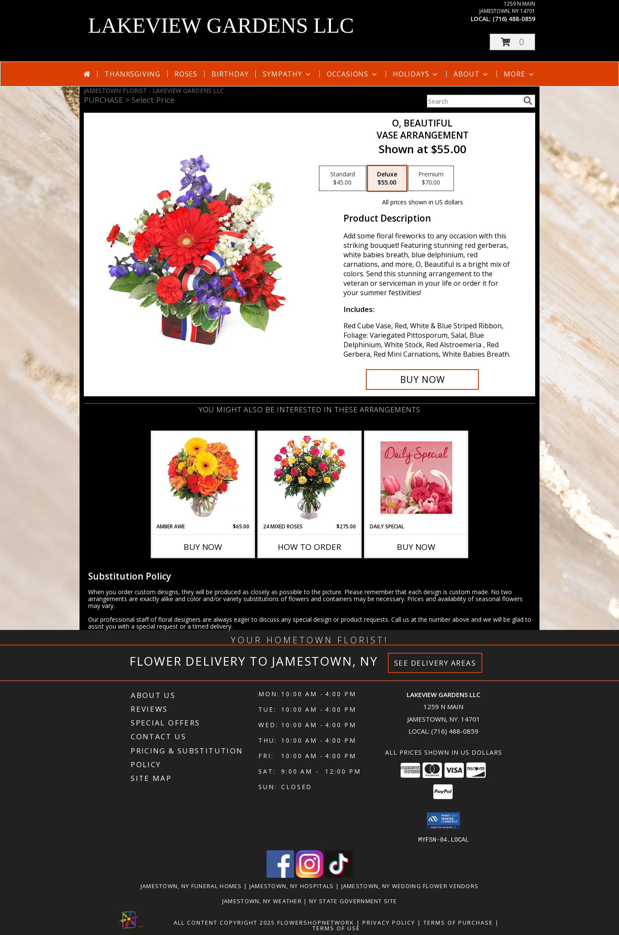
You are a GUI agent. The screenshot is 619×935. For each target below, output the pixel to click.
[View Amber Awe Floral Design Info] (203, 477)
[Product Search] (473, 101)
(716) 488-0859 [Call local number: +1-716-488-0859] (514, 19)
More (519, 74)
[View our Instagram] (309, 875)
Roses (186, 74)
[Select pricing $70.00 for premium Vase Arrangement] (431, 178)
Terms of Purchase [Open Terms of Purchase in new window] (458, 922)
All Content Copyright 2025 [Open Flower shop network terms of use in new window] (224, 922)
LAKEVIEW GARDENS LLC (221, 25)
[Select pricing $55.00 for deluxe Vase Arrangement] (387, 178)
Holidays (416, 74)
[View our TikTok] (338, 875)
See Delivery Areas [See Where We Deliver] (435, 663)
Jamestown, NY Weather (262, 900)
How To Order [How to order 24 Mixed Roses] (309, 546)
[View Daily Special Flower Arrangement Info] (416, 477)
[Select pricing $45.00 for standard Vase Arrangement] (342, 178)
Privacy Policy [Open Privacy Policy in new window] (388, 922)
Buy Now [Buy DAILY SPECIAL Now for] (416, 546)
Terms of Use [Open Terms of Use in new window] (336, 928)
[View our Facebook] (280, 875)
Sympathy (287, 74)
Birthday (229, 74)
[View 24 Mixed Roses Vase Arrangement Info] (310, 477)
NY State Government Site (353, 900)
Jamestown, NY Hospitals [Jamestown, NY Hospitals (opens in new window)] (291, 885)
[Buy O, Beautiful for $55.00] (422, 379)
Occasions (353, 74)
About (472, 74)
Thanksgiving (132, 74)
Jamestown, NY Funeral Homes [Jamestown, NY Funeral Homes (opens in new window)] (191, 885)
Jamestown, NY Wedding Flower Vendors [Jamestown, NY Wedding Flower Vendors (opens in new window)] (410, 885)
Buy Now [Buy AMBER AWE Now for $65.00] (203, 546)
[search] (528, 100)
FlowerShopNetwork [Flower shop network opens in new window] (315, 922)
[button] (512, 42)
